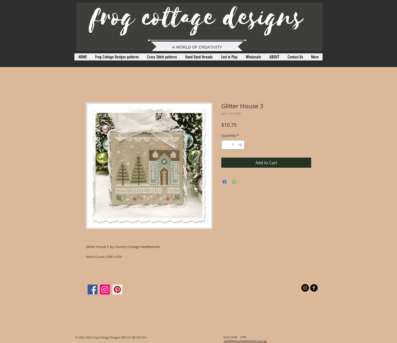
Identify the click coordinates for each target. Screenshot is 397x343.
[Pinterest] (117, 289)
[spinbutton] (232, 144)
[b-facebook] (314, 288)
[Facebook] (92, 289)
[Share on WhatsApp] (234, 182)
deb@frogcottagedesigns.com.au (245, 341)
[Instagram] (105, 289)
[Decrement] (225, 144)
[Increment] (240, 144)
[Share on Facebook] (225, 182)
